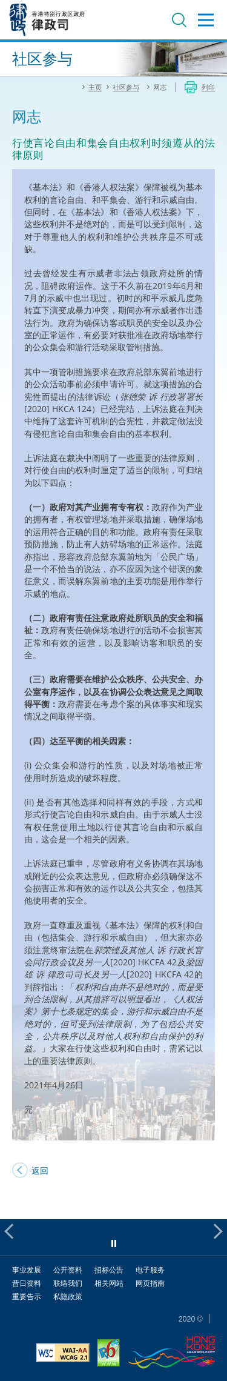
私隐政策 (67, 1296)
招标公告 (108, 1270)
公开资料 (67, 1270)
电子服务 (150, 1270)
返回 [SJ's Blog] (39, 1170)
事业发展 (26, 1270)
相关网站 (108, 1283)
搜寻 (179, 20)
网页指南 (150, 1283)
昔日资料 (26, 1283)
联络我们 (67, 1283)
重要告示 (26, 1296)
